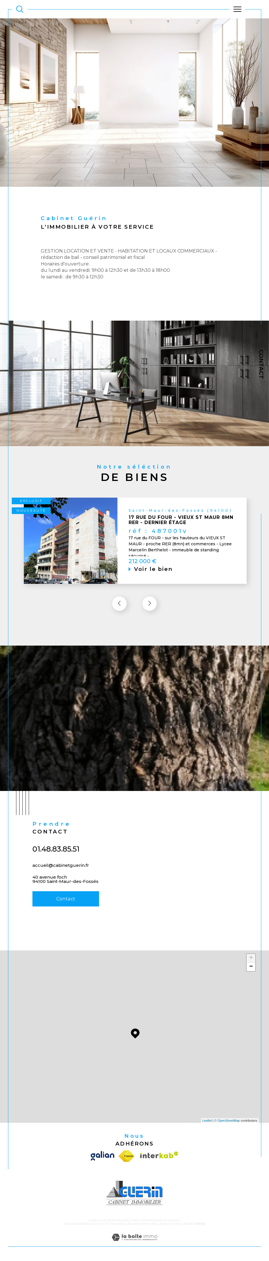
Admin (145, 1224)
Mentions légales (124, 1224)
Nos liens (159, 1224)
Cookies (199, 1224)
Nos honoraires (76, 1224)
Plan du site (99, 1224)
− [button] (251, 967)
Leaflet (207, 1121)
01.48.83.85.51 (56, 860)
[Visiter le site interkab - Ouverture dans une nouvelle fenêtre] (157, 1156)
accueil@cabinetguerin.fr (60, 876)
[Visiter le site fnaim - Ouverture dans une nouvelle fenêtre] (126, 1156)
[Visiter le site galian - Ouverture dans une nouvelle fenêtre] (103, 1156)
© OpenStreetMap (227, 1121)
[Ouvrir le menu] (237, 9)
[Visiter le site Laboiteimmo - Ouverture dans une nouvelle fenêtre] (134, 1243)
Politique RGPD (180, 1224)
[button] (149, 615)
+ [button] (251, 958)
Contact (261, 364)
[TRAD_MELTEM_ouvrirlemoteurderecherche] (20, 9)
